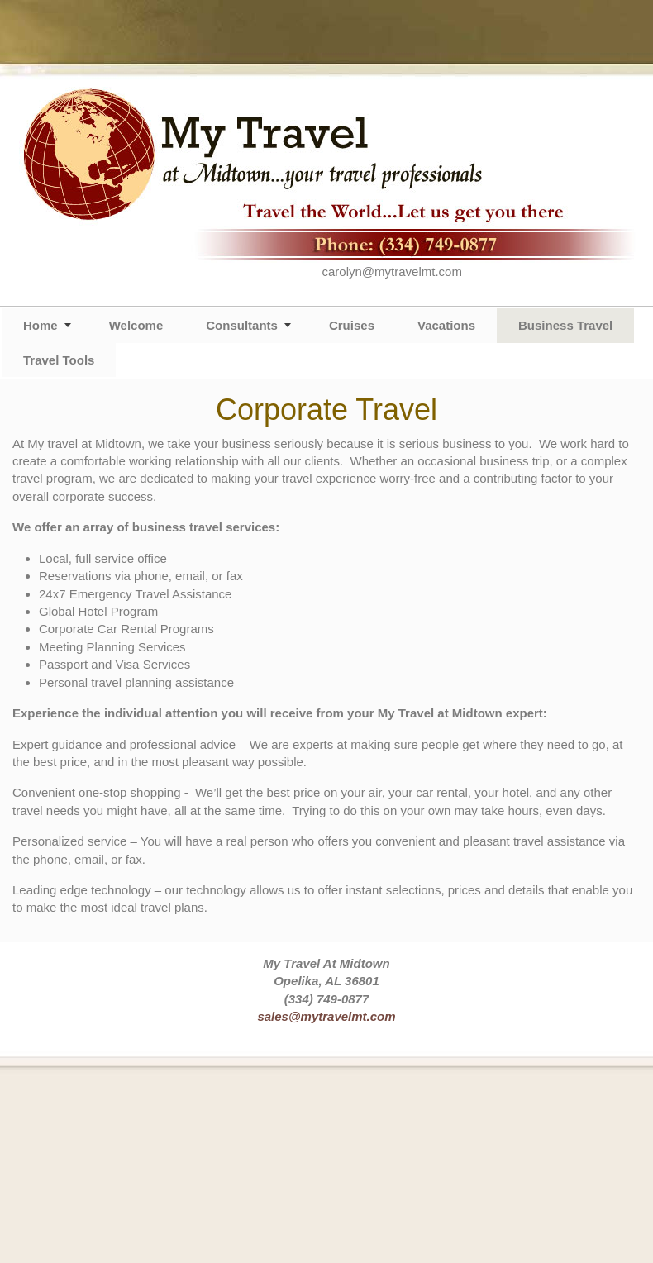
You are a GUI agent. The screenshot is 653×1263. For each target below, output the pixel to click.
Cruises (351, 325)
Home (40, 325)
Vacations (446, 325)
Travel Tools (58, 360)
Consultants (242, 325)
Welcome (136, 325)
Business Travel (565, 325)
